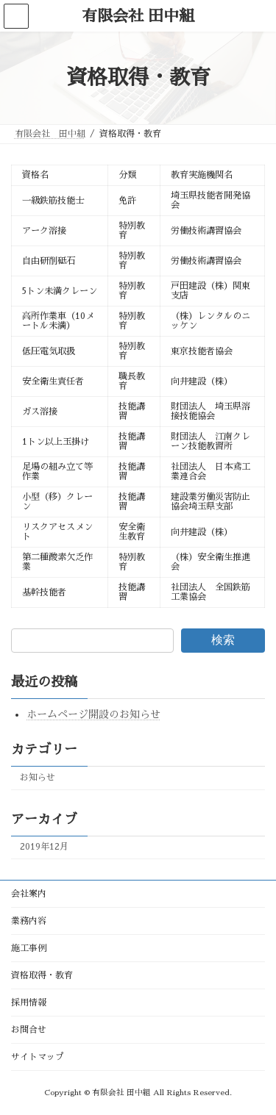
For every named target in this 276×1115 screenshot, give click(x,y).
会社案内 (28, 893)
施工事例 (28, 948)
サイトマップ (37, 1057)
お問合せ (28, 1029)
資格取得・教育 (42, 975)
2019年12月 (44, 847)
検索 (223, 640)
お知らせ (37, 777)
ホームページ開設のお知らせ (93, 715)
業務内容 (28, 921)
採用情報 (28, 1002)
